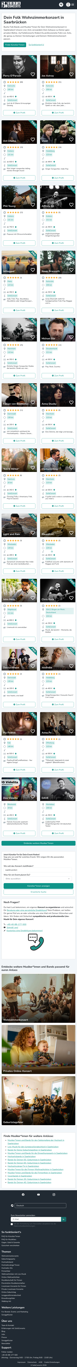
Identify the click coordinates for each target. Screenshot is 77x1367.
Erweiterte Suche (38, 892)
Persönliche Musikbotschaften (13, 1283)
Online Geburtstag (9, 1292)
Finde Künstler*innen (14, 44)
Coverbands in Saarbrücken (20, 1176)
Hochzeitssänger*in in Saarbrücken (23, 1166)
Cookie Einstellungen (52, 1362)
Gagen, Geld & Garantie (11, 1242)
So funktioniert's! (36, 44)
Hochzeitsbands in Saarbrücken (22, 1156)
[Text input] (36, 1219)
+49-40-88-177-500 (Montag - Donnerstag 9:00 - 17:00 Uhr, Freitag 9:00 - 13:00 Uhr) (27, 1356)
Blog (3, 1331)
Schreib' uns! (12, 927)
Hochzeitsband (7, 1262)
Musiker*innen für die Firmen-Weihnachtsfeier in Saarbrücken (35, 1169)
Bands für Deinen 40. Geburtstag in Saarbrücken (29, 1182)
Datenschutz (32, 1362)
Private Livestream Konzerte (12, 1289)
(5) (52, 551)
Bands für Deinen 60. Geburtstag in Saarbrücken (29, 1163)
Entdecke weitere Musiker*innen (38, 843)
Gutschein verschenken (10, 1245)
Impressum (22, 1362)
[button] (70, 4)
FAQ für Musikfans (9, 1239)
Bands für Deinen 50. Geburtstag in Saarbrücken (29, 1159)
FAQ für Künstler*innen (11, 1236)
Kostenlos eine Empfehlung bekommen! (25, 930)
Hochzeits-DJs (7, 1268)
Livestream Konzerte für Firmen (14, 1286)
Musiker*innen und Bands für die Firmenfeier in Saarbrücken (35, 1172)
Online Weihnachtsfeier (11, 1277)
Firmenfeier (6, 1271)
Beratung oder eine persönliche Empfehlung (27, 910)
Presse (4, 1337)
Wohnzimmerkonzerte (10, 1256)
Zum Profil (20, 112)
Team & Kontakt (8, 1325)
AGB (40, 1362)
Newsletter (6, 1343)
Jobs (3, 1334)
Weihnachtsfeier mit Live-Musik (14, 1274)
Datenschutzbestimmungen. (24, 1226)
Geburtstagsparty (8, 1259)
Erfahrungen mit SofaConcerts (13, 1328)
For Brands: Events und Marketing (15, 1312)
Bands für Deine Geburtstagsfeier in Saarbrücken (30, 1150)
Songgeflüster (7, 1315)
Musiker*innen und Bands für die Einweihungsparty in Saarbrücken (38, 1153)
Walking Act (6, 1301)
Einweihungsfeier (8, 1298)
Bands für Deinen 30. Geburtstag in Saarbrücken (29, 1179)
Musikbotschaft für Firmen (12, 1280)
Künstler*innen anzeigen (38, 886)
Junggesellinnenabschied (11, 1295)
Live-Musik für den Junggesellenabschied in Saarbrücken (33, 1146)
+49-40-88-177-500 (16, 924)
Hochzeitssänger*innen (11, 1265)
